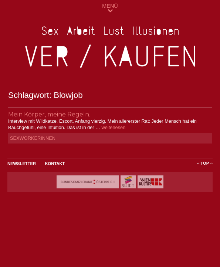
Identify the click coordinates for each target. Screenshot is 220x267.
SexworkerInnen (32, 138)
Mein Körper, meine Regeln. (49, 114)
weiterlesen (114, 127)
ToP (205, 163)
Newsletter (21, 163)
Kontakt (55, 163)
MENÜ (110, 8)
